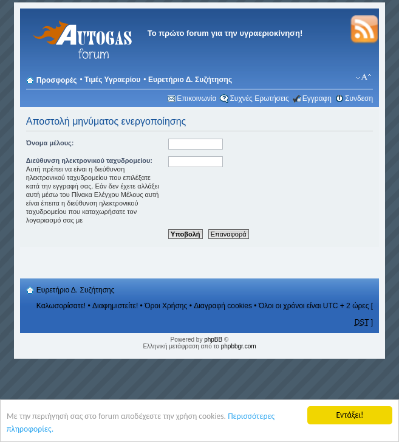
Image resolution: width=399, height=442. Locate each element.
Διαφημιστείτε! (115, 306)
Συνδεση (359, 98)
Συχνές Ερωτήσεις (259, 98)
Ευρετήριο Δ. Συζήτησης (190, 79)
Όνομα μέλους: (50, 143)
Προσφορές (56, 80)
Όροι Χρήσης (166, 306)
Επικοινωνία (196, 98)
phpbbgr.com (238, 346)
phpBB (213, 339)
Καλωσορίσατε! (61, 306)
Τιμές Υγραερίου (112, 79)
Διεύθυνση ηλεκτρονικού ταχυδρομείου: (89, 160)
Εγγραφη (317, 98)
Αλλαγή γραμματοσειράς (364, 77)
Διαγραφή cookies (223, 306)
